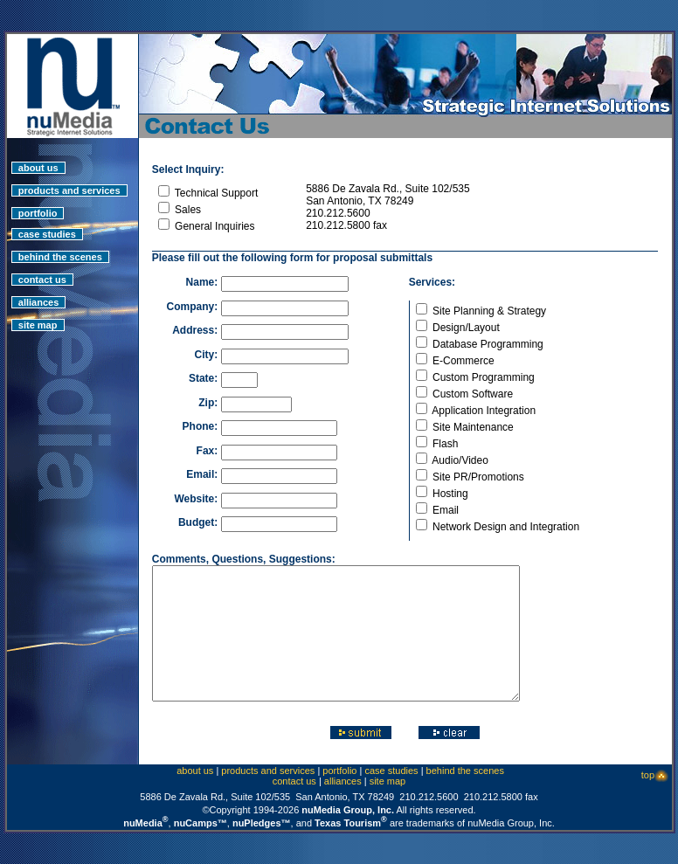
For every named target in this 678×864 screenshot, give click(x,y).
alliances (39, 289)
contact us (42, 266)
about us (38, 154)
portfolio (38, 200)
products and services (69, 177)
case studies (47, 221)
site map (38, 312)
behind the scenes (60, 243)
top (654, 788)
